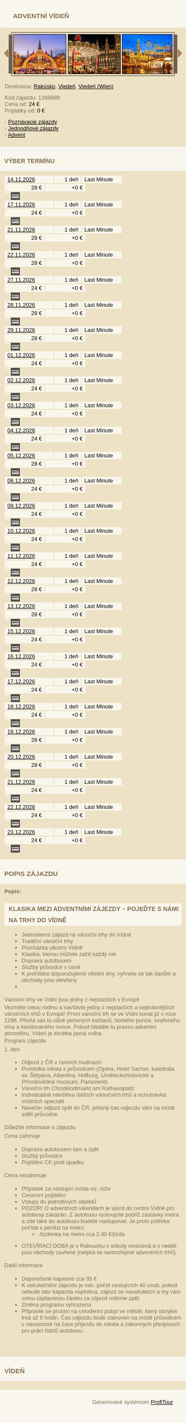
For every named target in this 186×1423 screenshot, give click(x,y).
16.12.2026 (21, 656)
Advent (16, 135)
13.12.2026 (21, 606)
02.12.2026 (21, 380)
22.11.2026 (21, 254)
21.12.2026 (21, 782)
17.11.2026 (21, 204)
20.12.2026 (21, 756)
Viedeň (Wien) (96, 86)
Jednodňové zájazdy (33, 128)
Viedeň (67, 86)
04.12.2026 (21, 430)
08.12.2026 (21, 480)
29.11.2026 (21, 330)
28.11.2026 (21, 305)
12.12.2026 (21, 581)
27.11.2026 (21, 280)
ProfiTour (162, 1402)
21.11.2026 (21, 229)
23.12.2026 (21, 832)
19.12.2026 (21, 731)
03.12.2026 (21, 405)
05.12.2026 (21, 455)
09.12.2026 (21, 505)
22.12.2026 (21, 807)
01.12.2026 (21, 355)
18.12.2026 (21, 706)
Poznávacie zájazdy (32, 122)
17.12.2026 (21, 681)
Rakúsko (44, 86)
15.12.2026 (21, 631)
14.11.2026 (21, 179)
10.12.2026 (21, 531)
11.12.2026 (21, 556)
